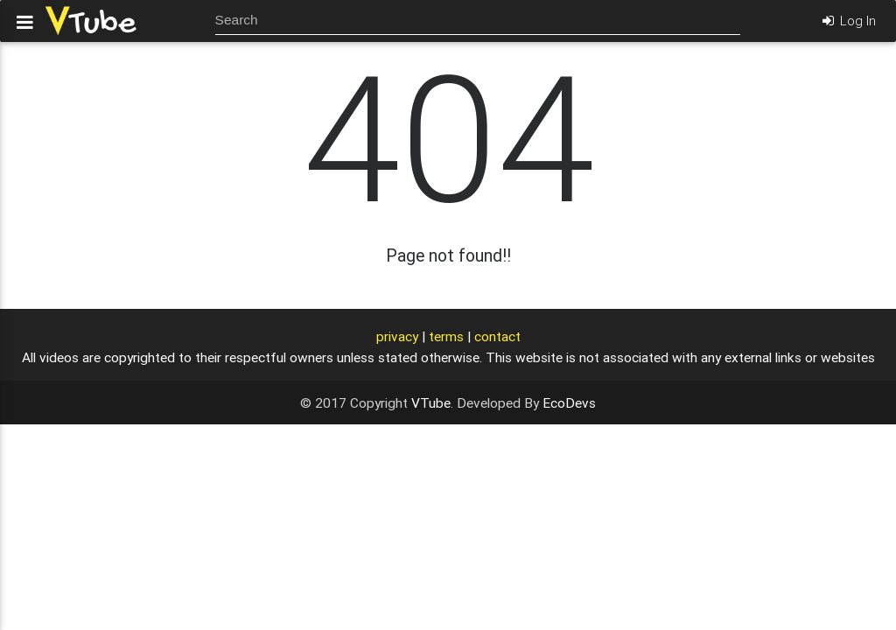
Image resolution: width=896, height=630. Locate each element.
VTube (431, 402)
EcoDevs (569, 402)
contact (497, 336)
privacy (397, 336)
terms (446, 336)
